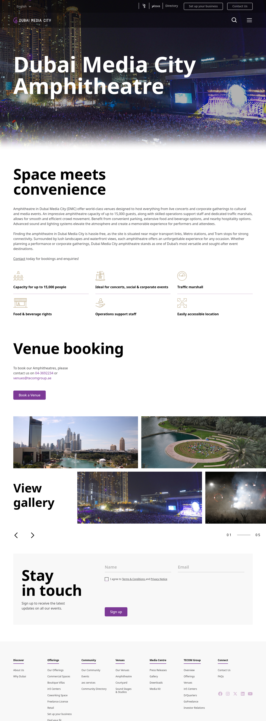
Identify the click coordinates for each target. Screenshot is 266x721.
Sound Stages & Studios (124, 690)
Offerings (189, 676)
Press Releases (158, 670)
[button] (24, 6)
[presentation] (136, 594)
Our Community (90, 670)
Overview (189, 670)
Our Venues (122, 670)
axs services (88, 682)
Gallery (154, 676)
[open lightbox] (75, 442)
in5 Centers (54, 689)
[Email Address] (211, 567)
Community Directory (94, 689)
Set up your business (59, 714)
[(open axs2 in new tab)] (156, 6)
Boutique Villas (56, 682)
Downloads (156, 682)
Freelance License (57, 701)
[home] (32, 20)
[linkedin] (242, 693)
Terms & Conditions (133, 579)
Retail (50, 708)
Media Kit (155, 689)
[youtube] (250, 693)
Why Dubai (19, 676)
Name (111, 567)
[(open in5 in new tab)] (144, 6)
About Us (18, 670)
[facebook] (220, 693)
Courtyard (121, 682)
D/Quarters (190, 695)
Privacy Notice (159, 579)
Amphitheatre (124, 676)
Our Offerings (55, 670)
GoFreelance (191, 701)
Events (85, 676)
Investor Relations (194, 708)
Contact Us (224, 670)
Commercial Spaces (58, 676)
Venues (188, 682)
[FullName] (138, 567)
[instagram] (227, 693)
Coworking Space (57, 695)
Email (183, 567)
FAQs (221, 676)
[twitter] (235, 693)
